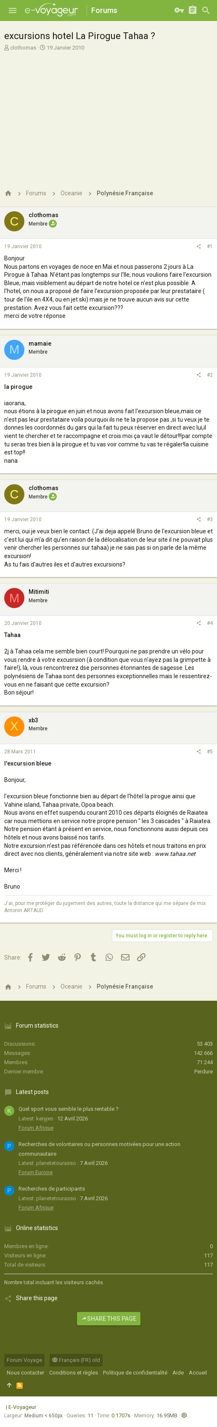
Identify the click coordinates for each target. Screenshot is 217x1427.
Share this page (108, 1318)
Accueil (198, 1372)
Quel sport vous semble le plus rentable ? (69, 1109)
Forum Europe (36, 1172)
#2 (210, 375)
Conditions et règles (73, 1372)
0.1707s (120, 1415)
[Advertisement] (107, 114)
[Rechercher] (206, 10)
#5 (210, 752)
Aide (178, 1372)
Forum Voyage (24, 1360)
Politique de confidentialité (135, 1372)
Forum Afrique (36, 1128)
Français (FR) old (76, 1360)
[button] (12, 10)
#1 (210, 246)
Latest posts (32, 1092)
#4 (210, 623)
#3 (210, 519)
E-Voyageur (22, 1407)
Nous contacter (25, 1372)
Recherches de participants (52, 1189)
